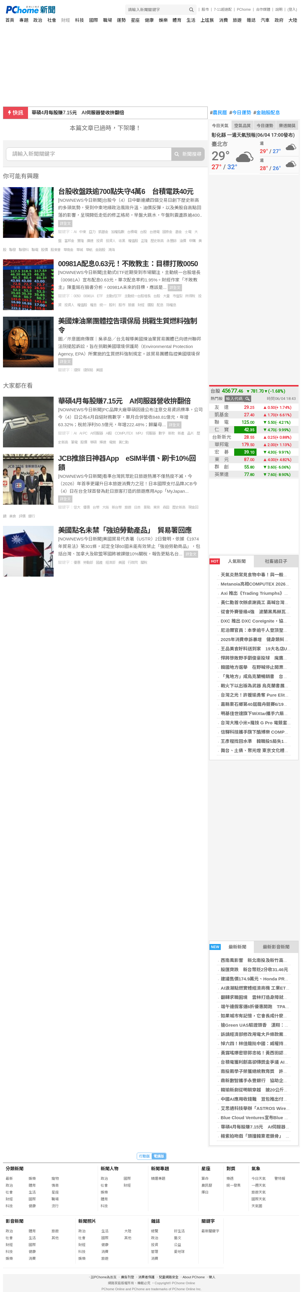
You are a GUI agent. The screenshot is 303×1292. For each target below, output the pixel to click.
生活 (191, 20)
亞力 (92, 232)
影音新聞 (15, 1221)
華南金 (68, 250)
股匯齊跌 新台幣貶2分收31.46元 (254, 969)
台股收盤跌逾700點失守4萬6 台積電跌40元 (125, 191)
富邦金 (69, 241)
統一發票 (233, 1185)
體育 (177, 20)
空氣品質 (242, 125)
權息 (93, 305)
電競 (112, 442)
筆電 (74, 442)
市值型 (177, 296)
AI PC (83, 433)
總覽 (154, 1231)
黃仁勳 (123, 442)
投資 (99, 241)
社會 (51, 20)
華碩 (93, 442)
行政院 (133, 562)
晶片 (190, 433)
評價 (22, 516)
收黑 (122, 241)
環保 (77, 370)
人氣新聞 (227, 561)
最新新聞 (227, 947)
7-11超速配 (223, 9)
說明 (278, 9)
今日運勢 (240, 112)
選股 (150, 305)
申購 (192, 241)
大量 (166, 296)
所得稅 (190, 296)
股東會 (55, 250)
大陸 (292, 20)
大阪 (105, 507)
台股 (143, 232)
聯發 (12, 250)
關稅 (144, 562)
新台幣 (117, 507)
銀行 (31, 516)
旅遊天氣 (258, 1192)
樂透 (230, 1178)
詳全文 (65, 223)
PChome (244, 9)
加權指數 (117, 232)
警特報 (279, 1178)
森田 (166, 507)
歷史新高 (157, 241)
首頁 (9, 20)
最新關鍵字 (210, 1231)
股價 (44, 250)
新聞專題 (160, 1168)
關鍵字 (208, 1221)
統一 (103, 305)
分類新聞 (15, 1168)
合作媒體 (263, 9)
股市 (205, 9)
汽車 (265, 20)
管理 (154, 1252)
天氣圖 (256, 1206)
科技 (79, 20)
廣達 (90, 241)
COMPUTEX (124, 433)
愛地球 (179, 1252)
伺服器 (151, 433)
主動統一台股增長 (137, 296)
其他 (55, 1238)
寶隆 (80, 241)
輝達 (103, 442)
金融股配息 (267, 112)
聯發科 (24, 250)
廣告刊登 (127, 1277)
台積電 (132, 232)
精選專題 (158, 1178)
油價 (182, 241)
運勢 (121, 20)
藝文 (177, 1238)
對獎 (230, 1168)
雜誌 (251, 20)
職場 (107, 20)
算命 (205, 1178)
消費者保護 (146, 1277)
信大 (77, 507)
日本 (137, 507)
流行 (55, 1206)
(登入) (292, 9)
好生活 (179, 1231)
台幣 (96, 507)
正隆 (144, 241)
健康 (149, 20)
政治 (37, 20)
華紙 (89, 250)
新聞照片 (87, 1221)
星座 (135, 20)
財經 (65, 20)
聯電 (35, 250)
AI (75, 232)
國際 (93, 20)
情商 (55, 1185)
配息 (160, 305)
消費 (223, 20)
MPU (139, 433)
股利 (112, 305)
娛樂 (163, 20)
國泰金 (167, 232)
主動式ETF (114, 296)
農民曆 (218, 112)
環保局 (88, 370)
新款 (171, 433)
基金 (178, 232)
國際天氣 (258, 1199)
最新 (9, 1178)
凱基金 (103, 232)
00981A (88, 296)
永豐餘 (171, 241)
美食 (12, 516)
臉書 (131, 305)
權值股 (133, 241)
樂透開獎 (287, 125)
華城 (79, 250)
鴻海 (111, 250)
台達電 (154, 232)
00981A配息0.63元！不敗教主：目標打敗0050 (128, 264)
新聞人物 (110, 1168)
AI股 (109, 433)
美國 (99, 370)
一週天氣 (258, 1185)
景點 (147, 507)
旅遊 (237, 20)
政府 (279, 20)
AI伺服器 (96, 433)
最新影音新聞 (276, 946)
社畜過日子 (276, 561)
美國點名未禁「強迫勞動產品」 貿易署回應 (125, 530)
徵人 (212, 1277)
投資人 (111, 241)
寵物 (55, 1178)
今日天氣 (220, 125)
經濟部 (110, 562)
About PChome (194, 1277)
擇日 (205, 1192)
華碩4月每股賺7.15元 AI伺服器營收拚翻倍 (78, 112)
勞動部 (88, 562)
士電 (188, 232)
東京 (156, 507)
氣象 (255, 1168)
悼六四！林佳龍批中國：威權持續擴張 (259, 1043)
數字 (162, 433)
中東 (82, 232)
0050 (77, 296)
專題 (23, 20)
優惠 (86, 507)
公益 (177, 1245)
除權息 (171, 305)
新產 (181, 433)
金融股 (100, 250)
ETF (100, 296)
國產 (99, 562)
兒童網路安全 (168, 1277)
